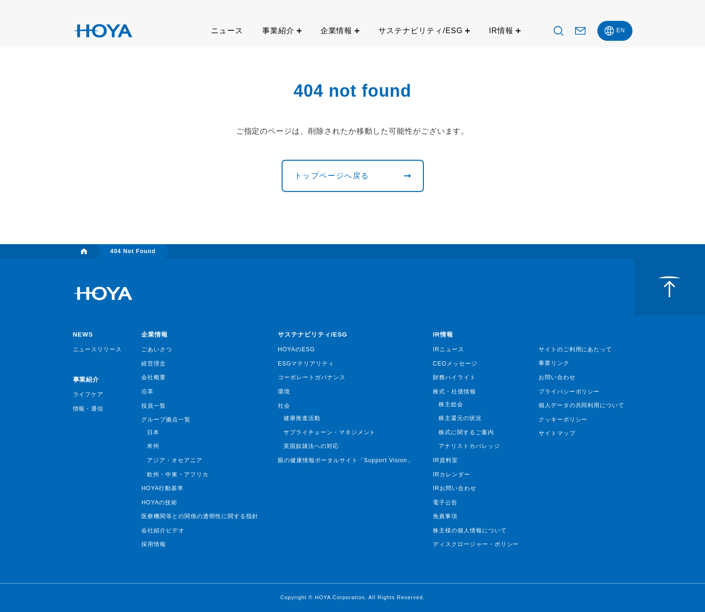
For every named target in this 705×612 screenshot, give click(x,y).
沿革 (147, 391)
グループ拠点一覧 (166, 419)
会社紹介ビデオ (162, 530)
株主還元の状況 (460, 418)
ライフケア (88, 394)
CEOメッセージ (455, 363)
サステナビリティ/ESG (420, 31)
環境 (284, 391)
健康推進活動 (302, 418)
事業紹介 (278, 31)
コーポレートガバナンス (312, 377)
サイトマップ (557, 433)
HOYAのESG (296, 349)
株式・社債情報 (454, 391)
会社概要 (153, 377)
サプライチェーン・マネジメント (329, 432)
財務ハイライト (454, 377)
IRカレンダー (451, 474)
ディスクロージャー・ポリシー (476, 544)
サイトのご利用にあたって (576, 349)
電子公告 (445, 502)
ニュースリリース (97, 349)
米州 (153, 446)
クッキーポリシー (563, 419)
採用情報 (153, 544)
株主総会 (451, 404)
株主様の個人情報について (470, 530)
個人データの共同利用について (581, 405)
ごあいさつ (156, 349)
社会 (284, 405)
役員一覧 (153, 405)
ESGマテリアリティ (306, 363)
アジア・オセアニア (174, 460)
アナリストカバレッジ (469, 446)
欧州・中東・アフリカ (178, 474)
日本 (153, 432)
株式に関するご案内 (466, 432)
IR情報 (501, 31)
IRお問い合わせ (454, 488)
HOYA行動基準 (162, 488)
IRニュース (448, 349)
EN (620, 30)
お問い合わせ (557, 377)
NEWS (83, 334)
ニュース (227, 31)
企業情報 (336, 31)
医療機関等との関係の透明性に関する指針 (199, 516)
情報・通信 (88, 408)
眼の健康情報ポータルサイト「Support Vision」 (345, 460)
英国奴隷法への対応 (311, 446)
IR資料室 (445, 460)
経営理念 (153, 363)
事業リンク (554, 363)
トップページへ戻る (331, 176)
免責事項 (445, 516)
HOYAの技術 (159, 502)
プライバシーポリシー (569, 391)
